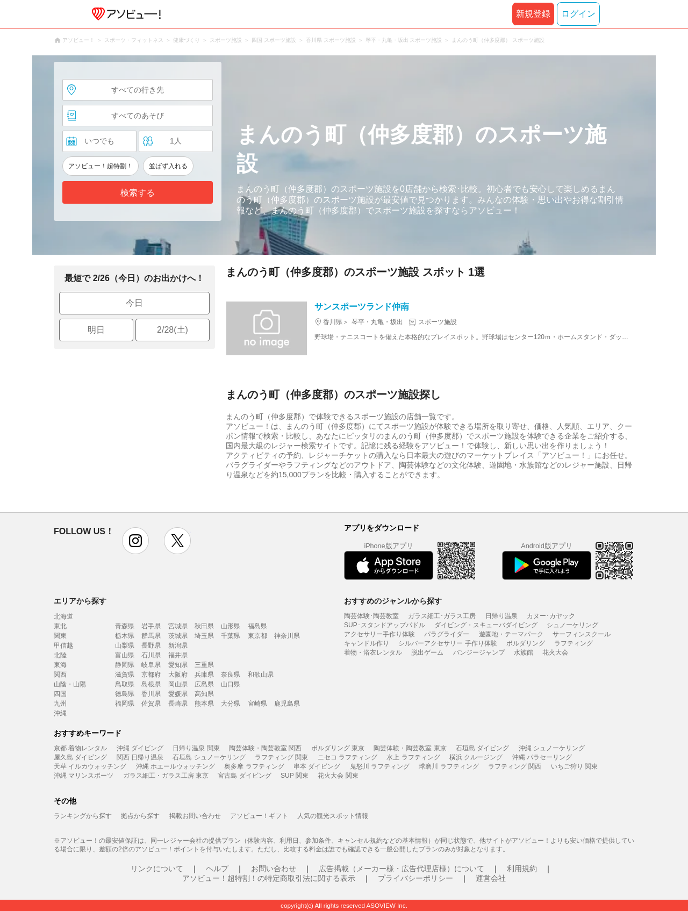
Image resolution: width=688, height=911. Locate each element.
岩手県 (151, 626)
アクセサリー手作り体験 (379, 634)
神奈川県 (287, 636)
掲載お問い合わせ (195, 816)
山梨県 (124, 645)
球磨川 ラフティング (448, 766)
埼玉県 (204, 636)
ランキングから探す (83, 816)
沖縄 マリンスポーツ (83, 775)
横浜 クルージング (476, 757)
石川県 (151, 655)
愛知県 (178, 665)
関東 (60, 636)
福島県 (257, 626)
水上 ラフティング (413, 757)
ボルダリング (525, 643)
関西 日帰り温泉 (140, 757)
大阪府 (178, 674)
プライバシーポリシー (415, 878)
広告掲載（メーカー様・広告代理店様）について (401, 868)
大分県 (230, 703)
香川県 (151, 694)
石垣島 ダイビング (482, 748)
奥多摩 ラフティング (254, 766)
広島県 (204, 684)
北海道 (63, 616)
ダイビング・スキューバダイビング (486, 625)
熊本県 (204, 703)
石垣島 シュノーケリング (209, 757)
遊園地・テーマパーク (511, 634)
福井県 (178, 655)
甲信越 (63, 645)
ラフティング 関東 (281, 757)
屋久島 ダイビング (80, 757)
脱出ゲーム (427, 652)
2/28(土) (172, 329)
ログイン (578, 13)
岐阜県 (151, 665)
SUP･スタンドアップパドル (384, 625)
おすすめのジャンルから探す (393, 601)
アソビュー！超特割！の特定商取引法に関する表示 (268, 878)
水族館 (523, 652)
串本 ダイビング (316, 766)
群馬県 (151, 636)
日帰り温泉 (501, 616)
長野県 (151, 645)
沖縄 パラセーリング (542, 757)
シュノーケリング (572, 625)
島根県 (151, 684)
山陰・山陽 (70, 684)
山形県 (230, 626)
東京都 (257, 636)
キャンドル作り (366, 643)
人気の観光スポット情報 (332, 816)
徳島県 (124, 694)
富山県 (124, 655)
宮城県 (178, 626)
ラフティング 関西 (514, 766)
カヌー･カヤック (551, 616)
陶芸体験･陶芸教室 (371, 616)
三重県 (204, 665)
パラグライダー (446, 634)
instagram (135, 540)
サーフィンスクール (582, 634)
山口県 (230, 684)
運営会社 (491, 878)
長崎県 (178, 703)
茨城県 (178, 636)
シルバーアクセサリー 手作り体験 (447, 643)
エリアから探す (80, 601)
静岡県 (124, 665)
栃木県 (124, 636)
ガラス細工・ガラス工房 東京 (166, 775)
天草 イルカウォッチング (90, 766)
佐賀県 (151, 703)
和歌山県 (261, 674)
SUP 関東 (295, 775)
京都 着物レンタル (80, 748)
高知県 (204, 694)
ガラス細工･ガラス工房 (442, 616)
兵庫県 (204, 674)
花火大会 (555, 652)
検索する (137, 192)
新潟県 (178, 645)
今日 (134, 302)
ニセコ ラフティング (347, 757)
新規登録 (533, 13)
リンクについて (157, 868)
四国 (60, 694)
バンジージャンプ (479, 652)
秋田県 (204, 626)
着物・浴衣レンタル (373, 652)
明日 (96, 329)
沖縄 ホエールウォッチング (175, 766)
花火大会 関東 (338, 775)
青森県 (124, 626)
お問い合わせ (273, 868)
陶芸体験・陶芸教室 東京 (410, 748)
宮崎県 (257, 703)
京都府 (151, 674)
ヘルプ (217, 868)
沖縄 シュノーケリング (552, 748)
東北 (60, 626)
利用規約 (522, 868)
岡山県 (178, 684)
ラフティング (573, 643)
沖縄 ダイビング (140, 748)
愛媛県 (178, 694)
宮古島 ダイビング (244, 775)
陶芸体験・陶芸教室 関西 (265, 748)
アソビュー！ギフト (259, 816)
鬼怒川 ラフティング (380, 766)
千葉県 (230, 636)
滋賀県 (124, 674)
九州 (60, 703)
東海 (60, 665)
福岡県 (124, 703)
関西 (60, 674)
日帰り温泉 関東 (196, 748)
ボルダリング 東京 (337, 748)
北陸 (60, 655)
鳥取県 (124, 684)
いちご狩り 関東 (574, 766)
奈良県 (230, 674)
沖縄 (60, 713)
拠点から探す (140, 816)
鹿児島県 (287, 703)
